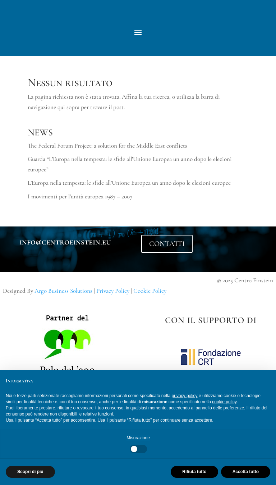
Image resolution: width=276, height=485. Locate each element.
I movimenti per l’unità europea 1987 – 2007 (80, 196)
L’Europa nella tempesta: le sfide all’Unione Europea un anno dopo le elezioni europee (129, 183)
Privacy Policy (112, 291)
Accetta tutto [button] (246, 471)
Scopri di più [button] (30, 471)
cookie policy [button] (224, 401)
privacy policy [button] (185, 395)
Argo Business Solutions (63, 291)
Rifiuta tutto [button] (194, 471)
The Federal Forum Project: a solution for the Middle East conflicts (107, 145)
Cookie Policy (149, 291)
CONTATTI (167, 243)
